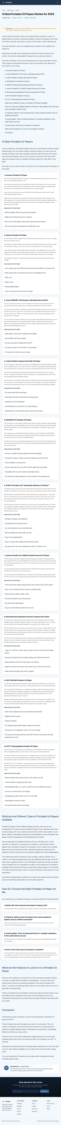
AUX (27, 528)
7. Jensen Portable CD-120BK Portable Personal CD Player (25, 88)
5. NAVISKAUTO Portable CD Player (17, 81)
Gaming (19, 1114)
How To (19, 1111)
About (33, 1103)
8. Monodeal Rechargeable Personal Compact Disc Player (25, 92)
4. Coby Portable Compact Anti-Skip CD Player (21, 78)
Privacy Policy (50, 1103)
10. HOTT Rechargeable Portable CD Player (20, 99)
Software (19, 1103)
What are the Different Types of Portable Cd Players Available (26, 103)
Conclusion (9, 132)
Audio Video (10, 10)
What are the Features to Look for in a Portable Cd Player (24, 129)
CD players (46, 39)
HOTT (12, 1019)
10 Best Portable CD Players (17, 141)
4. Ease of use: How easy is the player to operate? (22, 125)
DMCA (48, 1109)
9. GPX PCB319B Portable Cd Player (17, 96)
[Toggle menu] (57, 2)
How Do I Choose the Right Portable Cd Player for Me (23, 107)
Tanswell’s (48, 1017)
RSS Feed (34, 1111)
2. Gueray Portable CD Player (15, 70)
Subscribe (44, 1091)
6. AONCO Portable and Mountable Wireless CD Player (24, 85)
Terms (48, 1106)
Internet (19, 1109)
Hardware (19, 1106)
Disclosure (35, 1109)
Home (3, 10)
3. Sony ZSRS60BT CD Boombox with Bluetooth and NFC (24, 74)
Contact (34, 1106)
